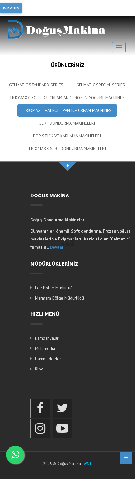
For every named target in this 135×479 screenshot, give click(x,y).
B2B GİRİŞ (11, 8)
